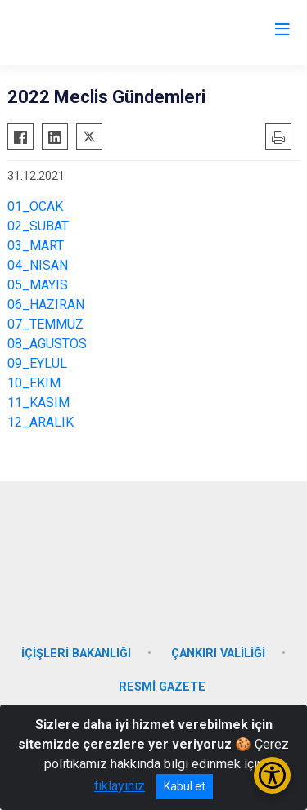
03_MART (35, 245)
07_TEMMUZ (45, 324)
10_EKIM (34, 383)
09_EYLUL (37, 363)
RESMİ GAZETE (162, 687)
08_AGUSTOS (47, 343)
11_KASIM (38, 402)
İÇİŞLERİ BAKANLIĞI (76, 653)
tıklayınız (119, 786)
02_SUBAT (38, 226)
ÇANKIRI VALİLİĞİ (218, 653)
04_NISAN (37, 265)
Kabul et (184, 786)
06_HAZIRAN (45, 304)
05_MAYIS (37, 285)
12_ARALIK (40, 422)
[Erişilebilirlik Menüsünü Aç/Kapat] (272, 775)
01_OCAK (35, 206)
